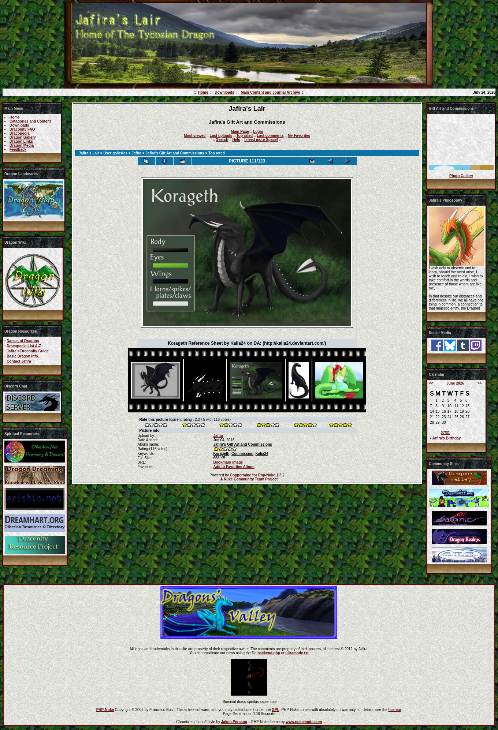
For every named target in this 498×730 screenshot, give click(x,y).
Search (222, 140)
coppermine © (412, 492)
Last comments (270, 136)
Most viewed (194, 136)
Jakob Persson (234, 722)
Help (236, 140)
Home (203, 92)
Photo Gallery (461, 176)
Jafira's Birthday (446, 438)
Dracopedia (19, 133)
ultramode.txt (296, 653)
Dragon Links (21, 141)
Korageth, (221, 454)
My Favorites (299, 136)
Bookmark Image (228, 462)
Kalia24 (262, 454)
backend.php (268, 653)
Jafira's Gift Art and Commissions (174, 153)
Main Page (240, 132)
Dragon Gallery (23, 137)
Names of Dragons (23, 341)
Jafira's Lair (89, 153)
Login (258, 132)
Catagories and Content (30, 121)
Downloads (224, 92)
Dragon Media (22, 145)
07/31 (445, 433)
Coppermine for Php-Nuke (252, 475)
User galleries (115, 153)
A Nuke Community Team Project (248, 479)
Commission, (242, 454)
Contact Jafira (19, 361)
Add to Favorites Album (233, 467)
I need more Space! (261, 140)
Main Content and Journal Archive (270, 92)
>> (479, 383)
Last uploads (221, 136)
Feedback (18, 149)
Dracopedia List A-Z (24, 346)
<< (431, 383)
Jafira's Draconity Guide (28, 351)
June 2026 (455, 383)
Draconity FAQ (22, 129)
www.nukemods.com (304, 722)
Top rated (244, 136)
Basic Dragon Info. (23, 356)
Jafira (136, 153)
